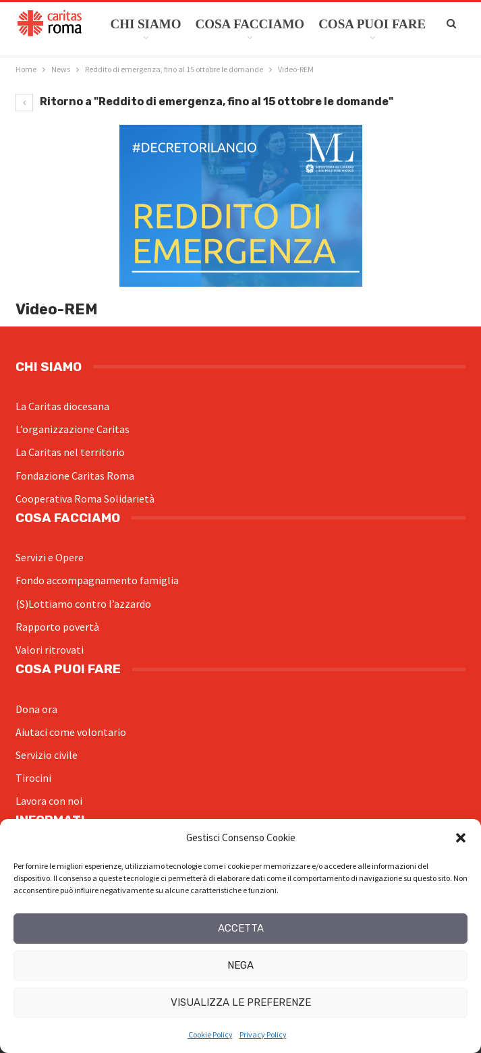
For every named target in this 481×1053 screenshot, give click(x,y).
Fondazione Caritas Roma (75, 475)
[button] (461, 838)
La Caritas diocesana (62, 406)
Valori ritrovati (50, 649)
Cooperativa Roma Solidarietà (85, 498)
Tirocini (33, 778)
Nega (240, 965)
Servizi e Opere (50, 557)
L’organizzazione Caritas (73, 429)
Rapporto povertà (57, 626)
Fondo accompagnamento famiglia (97, 580)
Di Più (338, 24)
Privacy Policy (263, 1034)
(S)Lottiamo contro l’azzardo (83, 603)
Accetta (241, 928)
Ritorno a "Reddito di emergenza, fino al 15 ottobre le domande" (204, 101)
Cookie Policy (210, 1034)
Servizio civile (47, 755)
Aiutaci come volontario (71, 732)
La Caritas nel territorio (70, 452)
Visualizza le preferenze (241, 1002)
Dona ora (36, 709)
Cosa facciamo (249, 24)
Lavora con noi (49, 800)
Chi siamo (145, 24)
